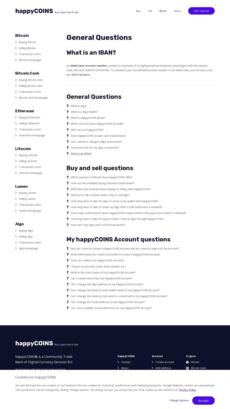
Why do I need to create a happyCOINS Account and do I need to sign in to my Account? (125, 248)
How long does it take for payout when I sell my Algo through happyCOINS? (117, 219)
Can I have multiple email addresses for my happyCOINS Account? (111, 308)
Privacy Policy (187, 390)
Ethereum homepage (32, 135)
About (163, 11)
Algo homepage (28, 248)
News (177, 11)
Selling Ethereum (29, 123)
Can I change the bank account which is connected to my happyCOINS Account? (119, 296)
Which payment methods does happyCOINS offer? (102, 177)
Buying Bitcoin (27, 42)
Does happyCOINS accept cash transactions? (98, 135)
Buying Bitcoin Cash (31, 80)
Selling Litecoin (28, 161)
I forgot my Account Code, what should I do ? (98, 266)
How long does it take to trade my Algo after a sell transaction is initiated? (116, 207)
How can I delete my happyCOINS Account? (97, 260)
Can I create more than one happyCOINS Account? (101, 278)
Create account (164, 362)
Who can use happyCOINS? (87, 129)
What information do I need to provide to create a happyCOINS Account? (115, 254)
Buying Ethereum (29, 117)
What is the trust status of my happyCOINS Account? (103, 272)
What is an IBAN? (81, 153)
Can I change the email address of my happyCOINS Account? (108, 302)
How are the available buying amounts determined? (102, 183)
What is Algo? (79, 106)
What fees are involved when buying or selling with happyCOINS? (111, 189)
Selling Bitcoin (27, 48)
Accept (203, 400)
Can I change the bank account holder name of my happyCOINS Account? (115, 290)
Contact (126, 362)
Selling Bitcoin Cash (30, 85)
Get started (201, 11)
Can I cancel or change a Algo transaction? (96, 141)
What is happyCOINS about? (88, 117)
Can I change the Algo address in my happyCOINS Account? (107, 284)
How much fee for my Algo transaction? (95, 147)
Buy (138, 11)
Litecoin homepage (30, 173)
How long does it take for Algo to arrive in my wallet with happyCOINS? (114, 201)
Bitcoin (192, 362)
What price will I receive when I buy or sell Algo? (100, 195)
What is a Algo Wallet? (84, 112)
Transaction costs (30, 54)
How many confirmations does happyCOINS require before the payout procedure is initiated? (128, 213)
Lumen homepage (30, 210)
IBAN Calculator (80, 74)
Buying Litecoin (28, 155)
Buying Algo (26, 230)
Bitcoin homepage (30, 60)
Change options (179, 400)
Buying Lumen (27, 193)
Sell (150, 11)
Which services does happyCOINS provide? (97, 123)
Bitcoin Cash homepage (33, 97)
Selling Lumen (27, 198)
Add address (163, 368)
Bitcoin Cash (196, 368)
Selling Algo (26, 236)
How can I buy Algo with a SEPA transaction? (98, 225)
